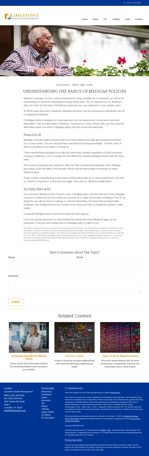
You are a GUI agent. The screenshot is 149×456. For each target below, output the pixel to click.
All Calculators (47, 418)
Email (80, 257)
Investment (46, 394)
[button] (95, 15)
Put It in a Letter (74, 356)
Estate (44, 397)
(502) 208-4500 (132, 3)
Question (13, 276)
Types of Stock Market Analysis (120, 356)
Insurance (45, 400)
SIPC (109, 430)
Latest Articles (47, 412)
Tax (43, 403)
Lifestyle (45, 409)
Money (44, 406)
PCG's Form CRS (73, 440)
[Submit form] (15, 302)
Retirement (46, 391)
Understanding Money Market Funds (29, 357)
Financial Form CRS (75, 388)
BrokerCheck (115, 392)
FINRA (103, 430)
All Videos (45, 415)
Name (11, 257)
